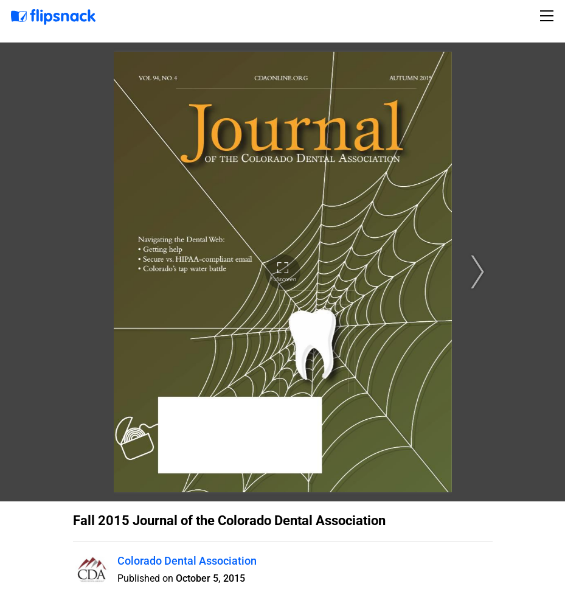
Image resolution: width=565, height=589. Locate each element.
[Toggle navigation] (548, 16)
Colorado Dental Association (187, 560)
